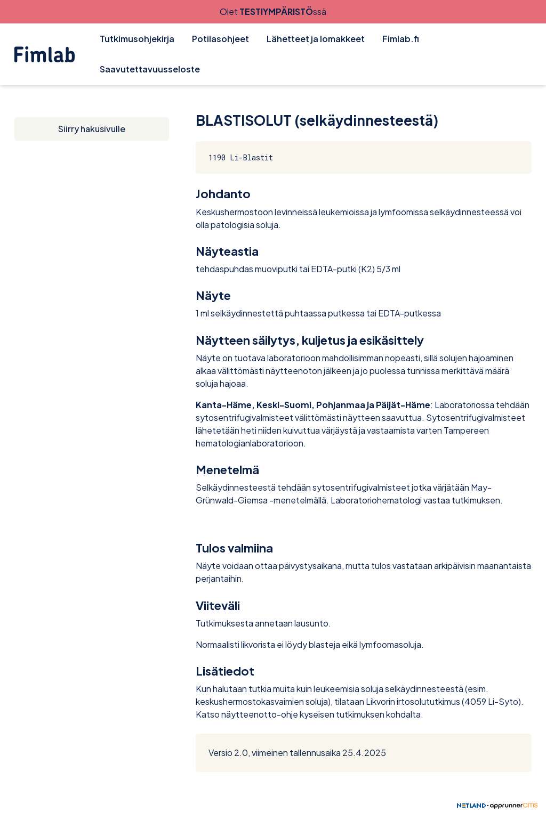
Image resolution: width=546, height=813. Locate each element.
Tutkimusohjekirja (137, 38)
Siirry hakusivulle (91, 128)
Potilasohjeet (220, 38)
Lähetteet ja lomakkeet (316, 38)
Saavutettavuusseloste (150, 69)
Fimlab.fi (400, 38)
